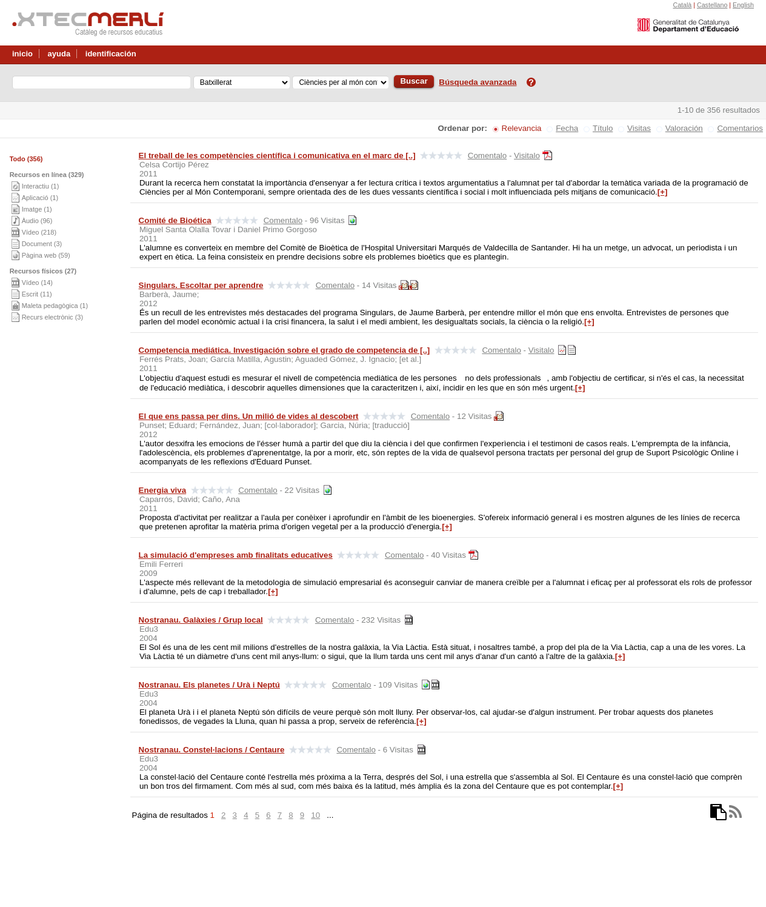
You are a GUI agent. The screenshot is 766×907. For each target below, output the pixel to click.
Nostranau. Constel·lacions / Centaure (212, 749)
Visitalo (527, 155)
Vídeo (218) (39, 232)
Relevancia (522, 128)
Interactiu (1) (40, 186)
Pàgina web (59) (46, 255)
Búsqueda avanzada (477, 82)
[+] (663, 191)
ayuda (59, 53)
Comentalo (487, 155)
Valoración (684, 128)
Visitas (639, 128)
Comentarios (740, 128)
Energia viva (163, 490)
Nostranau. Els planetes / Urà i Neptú (209, 684)
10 (315, 815)
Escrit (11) (37, 294)
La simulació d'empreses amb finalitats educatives (236, 555)
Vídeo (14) (37, 282)
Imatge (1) (37, 209)
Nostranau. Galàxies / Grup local (201, 619)
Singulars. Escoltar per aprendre (201, 285)
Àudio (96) (37, 220)
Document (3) (42, 243)
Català (682, 4)
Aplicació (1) (40, 197)
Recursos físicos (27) (43, 271)
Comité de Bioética (175, 220)
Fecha (567, 128)
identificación (110, 53)
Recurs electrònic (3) (52, 317)
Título (603, 128)
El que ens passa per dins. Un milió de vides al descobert (249, 416)
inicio (22, 53)
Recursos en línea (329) (47, 174)
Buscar (413, 80)
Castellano (712, 4)
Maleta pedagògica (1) (55, 305)
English (743, 4)
